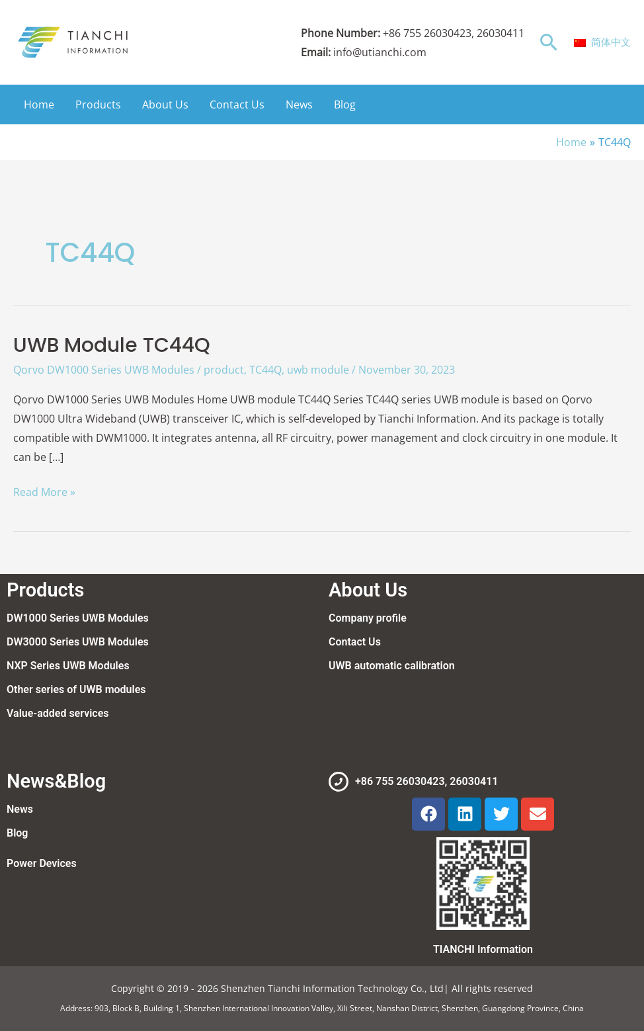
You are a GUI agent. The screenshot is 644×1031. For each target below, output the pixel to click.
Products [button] (98, 104)
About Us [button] (165, 104)
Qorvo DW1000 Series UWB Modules (103, 369)
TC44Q (265, 369)
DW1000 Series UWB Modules (78, 618)
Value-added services (57, 713)
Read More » (44, 491)
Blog (345, 104)
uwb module (318, 369)
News (299, 104)
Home (39, 104)
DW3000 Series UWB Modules (78, 642)
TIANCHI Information (483, 949)
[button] (549, 42)
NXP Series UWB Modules (68, 665)
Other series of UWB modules (76, 689)
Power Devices (42, 863)
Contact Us (237, 104)
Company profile (368, 618)
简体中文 (602, 41)
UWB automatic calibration (392, 665)
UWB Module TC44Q (111, 345)
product (224, 369)
